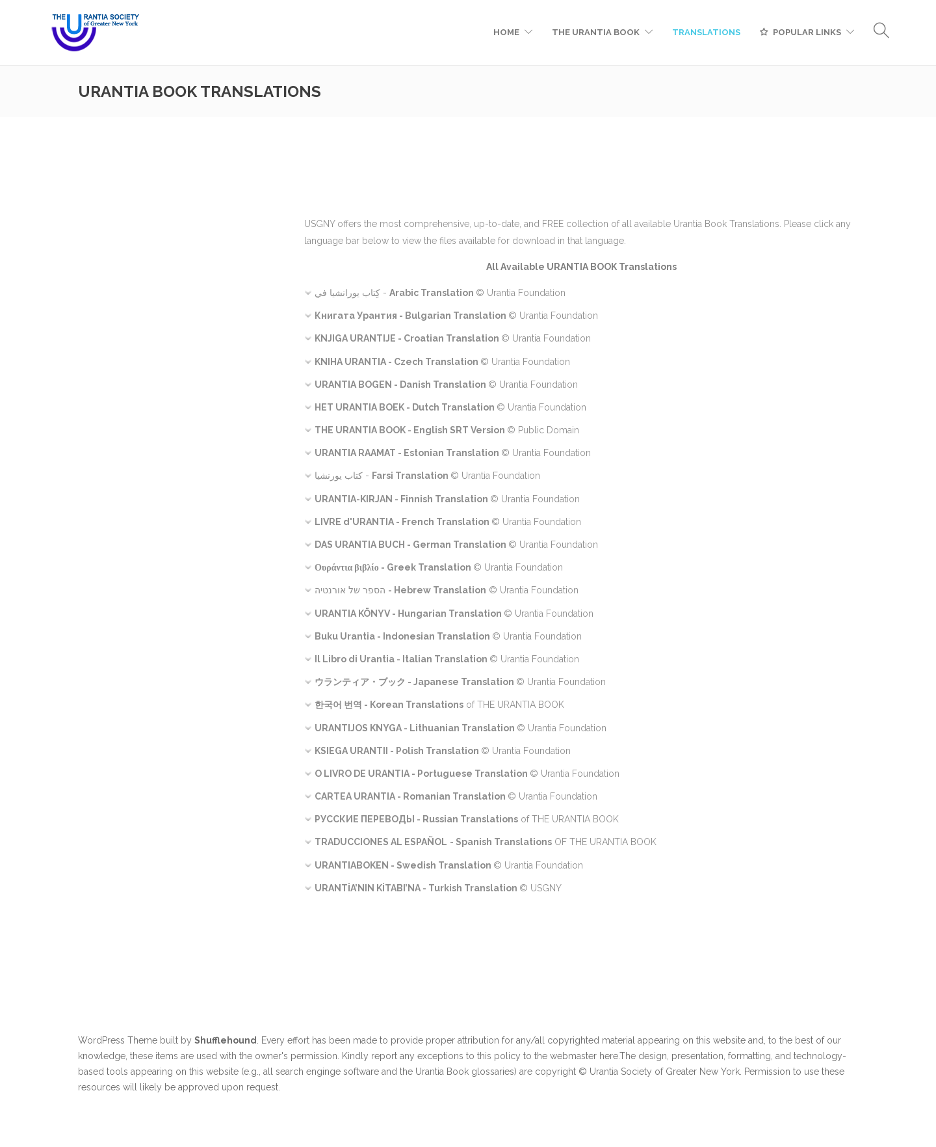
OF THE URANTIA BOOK (485, 842)
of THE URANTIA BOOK (439, 704)
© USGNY (438, 888)
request (262, 1087)
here (608, 1056)
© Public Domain (447, 430)
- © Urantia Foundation (440, 293)
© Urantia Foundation (456, 315)
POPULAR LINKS (807, 32)
